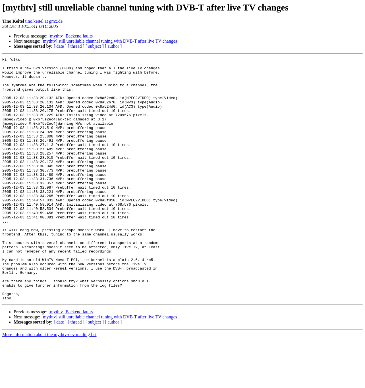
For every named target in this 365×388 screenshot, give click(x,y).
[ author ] (113, 46)
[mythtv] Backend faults (71, 36)
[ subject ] (95, 46)
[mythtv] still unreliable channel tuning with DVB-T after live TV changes (109, 41)
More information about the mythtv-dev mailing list (49, 383)
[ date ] (60, 46)
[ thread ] (76, 46)
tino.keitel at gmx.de (44, 21)
